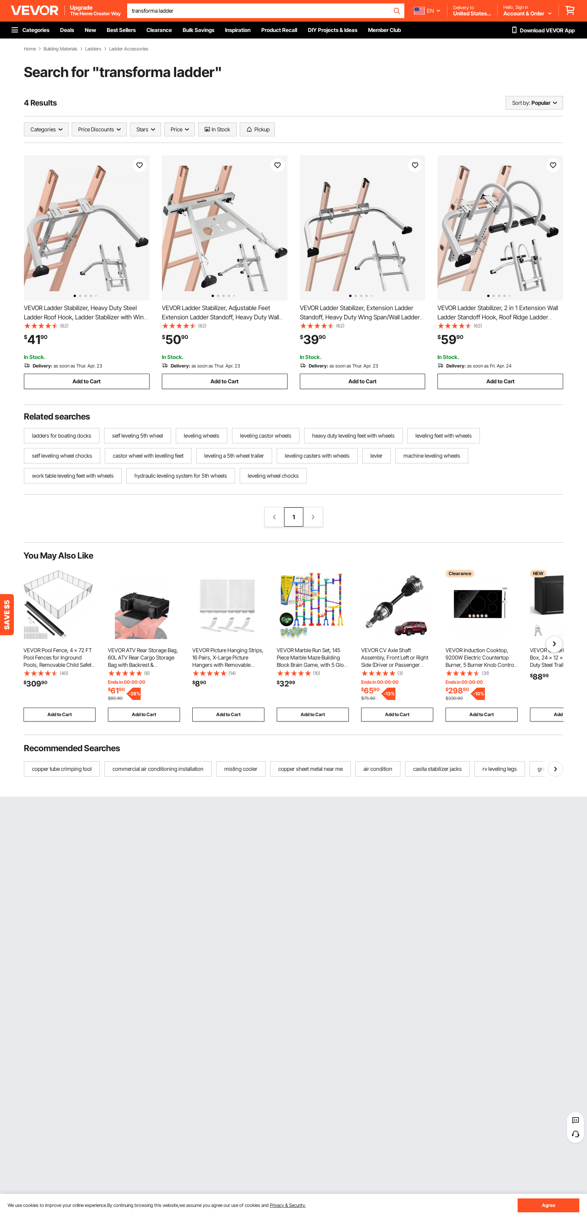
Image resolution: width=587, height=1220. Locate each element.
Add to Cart (86, 381)
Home (30, 49)
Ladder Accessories (128, 49)
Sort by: (521, 102)
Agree (548, 1205)
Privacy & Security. (288, 1205)
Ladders (93, 49)
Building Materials (60, 49)
